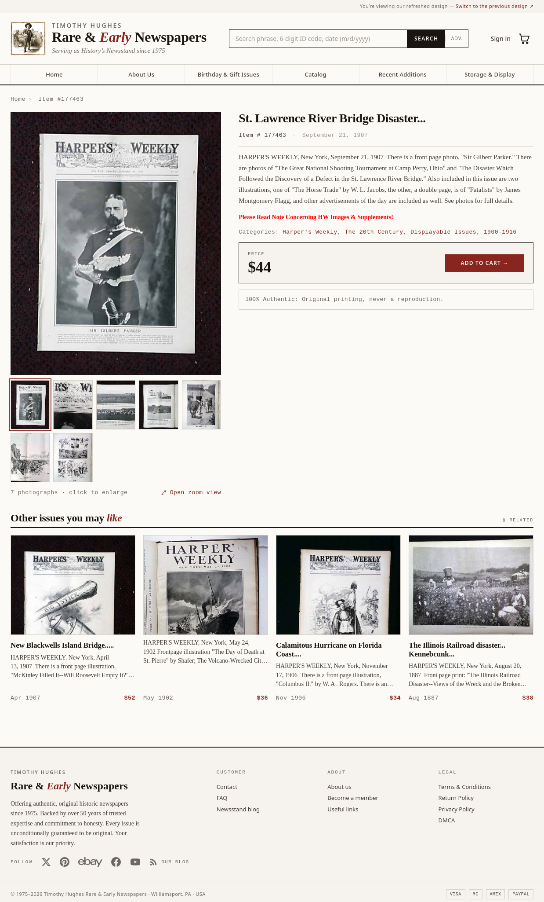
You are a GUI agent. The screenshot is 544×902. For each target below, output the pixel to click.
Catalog (315, 74)
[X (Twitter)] (46, 861)
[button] (116, 243)
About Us (141, 74)
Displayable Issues (443, 232)
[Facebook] (116, 861)
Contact (227, 786)
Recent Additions (403, 74)
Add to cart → (485, 263)
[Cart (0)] (524, 39)
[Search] (426, 39)
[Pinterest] (64, 861)
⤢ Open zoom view (191, 492)
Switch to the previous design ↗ (494, 6)
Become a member (352, 797)
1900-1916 (500, 232)
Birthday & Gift (228, 74)
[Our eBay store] (90, 861)
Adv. (457, 38)
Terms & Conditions (465, 786)
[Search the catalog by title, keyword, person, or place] (318, 39)
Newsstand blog (238, 809)
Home (54, 74)
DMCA (447, 820)
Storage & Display (489, 74)
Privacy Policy (457, 809)
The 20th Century (374, 232)
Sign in (501, 38)
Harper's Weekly (310, 232)
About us (339, 786)
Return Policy (456, 797)
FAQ (222, 797)
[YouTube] (135, 861)
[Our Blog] (169, 861)
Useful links (342, 809)
